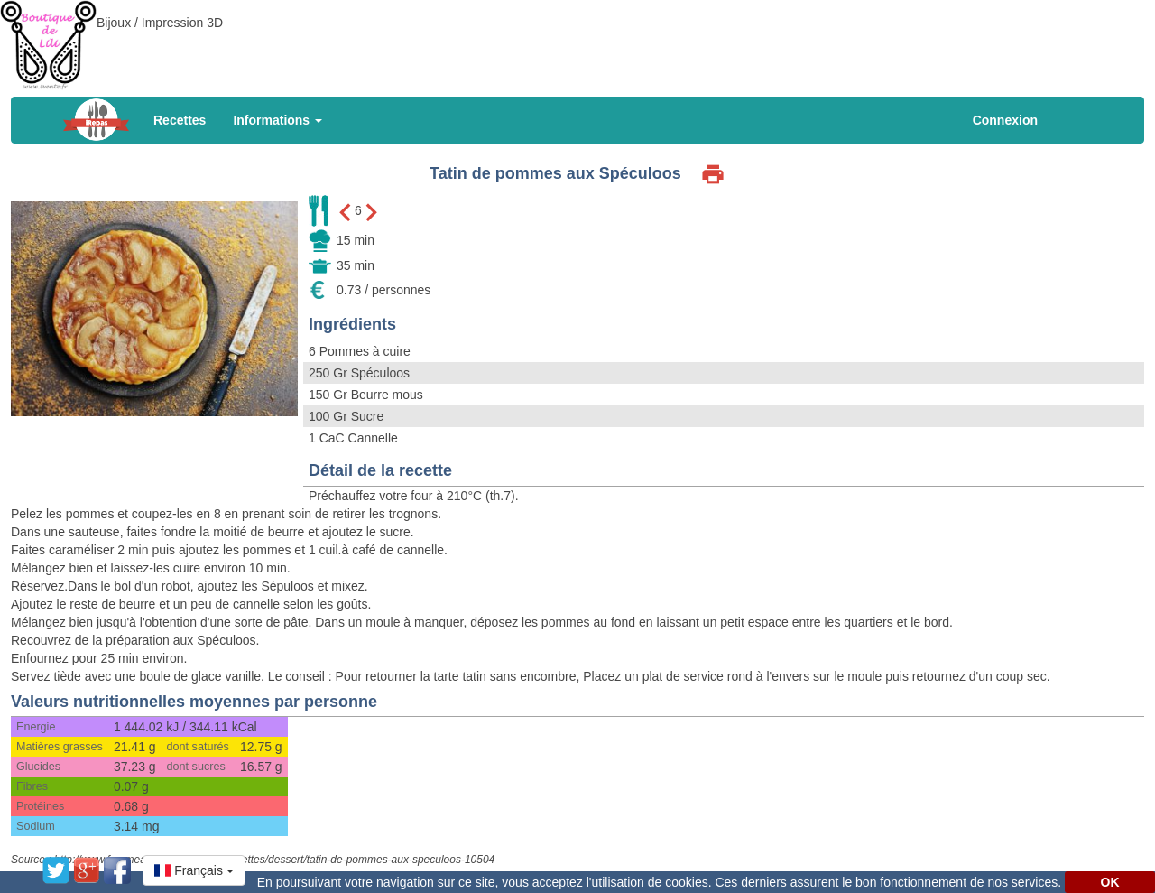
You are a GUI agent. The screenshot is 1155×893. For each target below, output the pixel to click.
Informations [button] (277, 120)
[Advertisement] (577, 40)
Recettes (179, 120)
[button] (194, 870)
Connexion (1005, 120)
